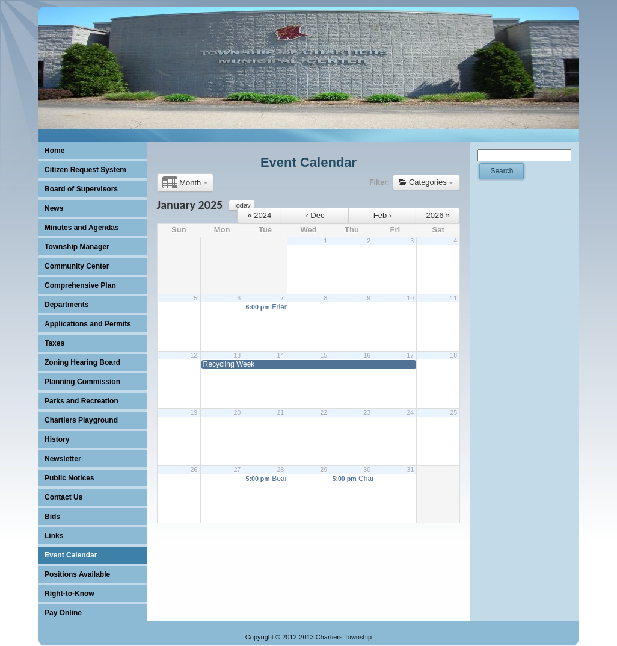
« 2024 (260, 215)
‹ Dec (314, 215)
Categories (426, 182)
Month (185, 182)
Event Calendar (308, 162)
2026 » (438, 215)
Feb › (382, 215)
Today (241, 205)
